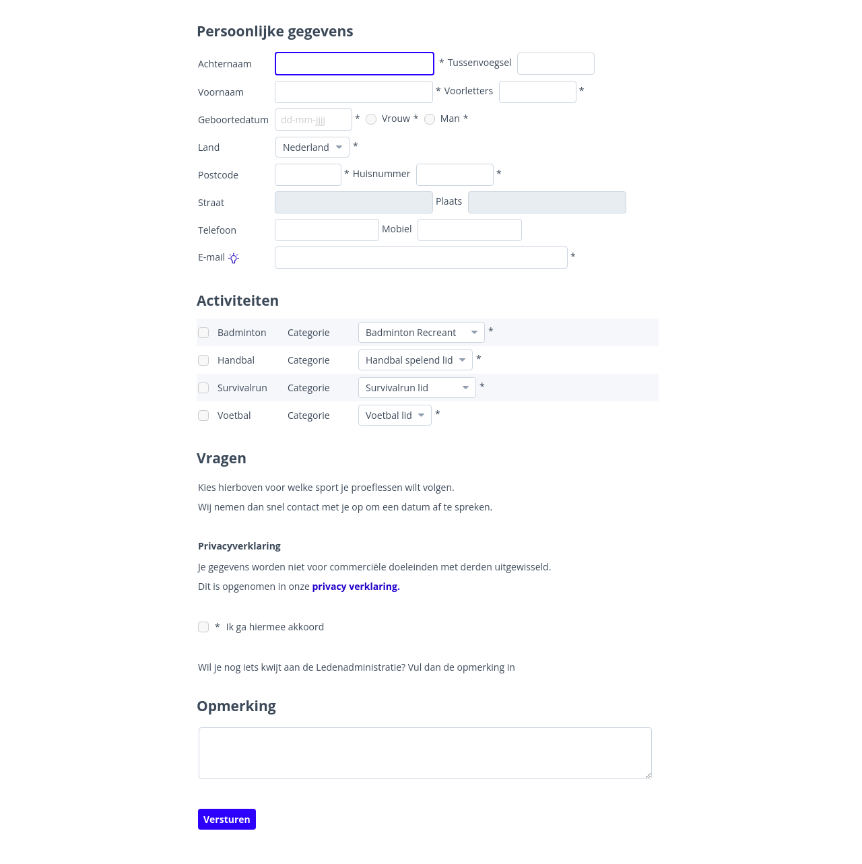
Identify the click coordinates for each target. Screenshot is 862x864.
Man (442, 118)
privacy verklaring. (355, 586)
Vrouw (388, 118)
